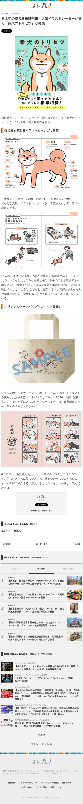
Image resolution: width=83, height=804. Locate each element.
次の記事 (77, 544)
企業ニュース (55, 787)
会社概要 (12, 782)
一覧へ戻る (41, 544)
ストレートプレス (41, 743)
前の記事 (5, 544)
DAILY (15, 568)
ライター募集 (41, 787)
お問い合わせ (27, 787)
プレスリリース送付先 (49, 782)
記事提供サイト (68, 782)
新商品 (17, 530)
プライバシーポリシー (28, 782)
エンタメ (6, 530)
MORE (41, 734)
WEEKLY (41, 568)
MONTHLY (68, 568)
